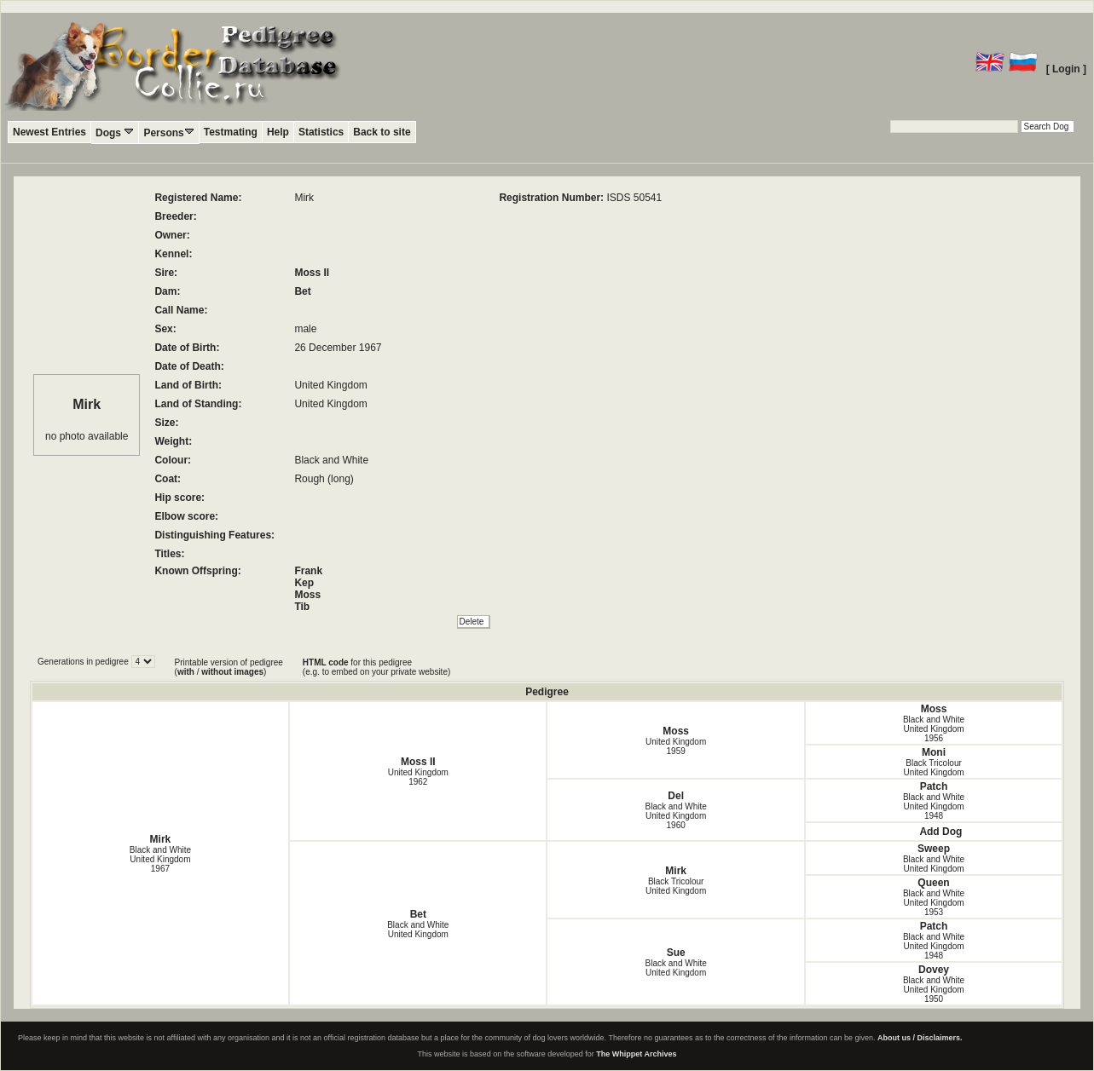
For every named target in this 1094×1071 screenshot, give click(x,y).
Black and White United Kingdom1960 (676, 816)
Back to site (381, 132)
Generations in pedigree (84, 661)
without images (232, 672)
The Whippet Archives (636, 1054)
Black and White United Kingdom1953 (933, 903)
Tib (302, 607)
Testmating (231, 132)
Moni (934, 752)
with (185, 672)
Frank (308, 571)
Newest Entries (49, 132)
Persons (168, 132)
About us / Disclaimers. (920, 1038)
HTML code (326, 662)
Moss (307, 595)
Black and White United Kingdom (418, 929)
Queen (933, 883)
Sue (676, 953)
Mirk (160, 839)
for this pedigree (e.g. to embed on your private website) (376, 667)
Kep (304, 583)
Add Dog (940, 832)
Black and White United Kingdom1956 (933, 729)
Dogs (115, 132)
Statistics (321, 132)
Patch (934, 786)
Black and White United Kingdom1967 (160, 859)
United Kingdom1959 (675, 746)
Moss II (311, 273)
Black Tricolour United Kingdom (933, 767)
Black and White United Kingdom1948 (933, 806)
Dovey (933, 970)
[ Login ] (1066, 69)
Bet (302, 291)
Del (676, 796)
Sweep (933, 849)
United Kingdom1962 (418, 777)
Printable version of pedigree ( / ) (229, 667)
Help (278, 132)
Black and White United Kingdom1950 (933, 990)
